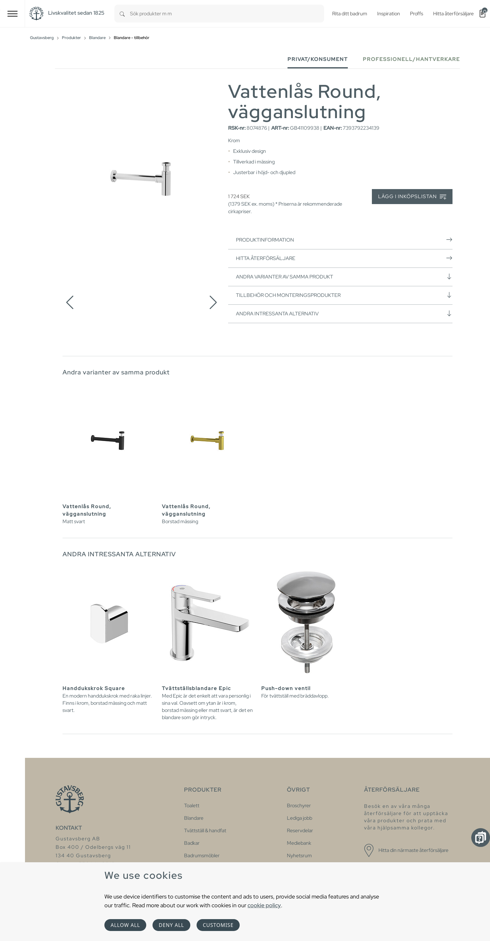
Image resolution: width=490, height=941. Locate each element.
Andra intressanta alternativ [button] (344, 313)
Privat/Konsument (318, 59)
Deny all (171, 925)
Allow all (125, 925)
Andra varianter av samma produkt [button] (344, 276)
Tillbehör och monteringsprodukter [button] (344, 295)
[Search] (122, 13)
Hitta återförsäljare (344, 258)
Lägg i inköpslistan (412, 196)
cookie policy (264, 905)
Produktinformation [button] (344, 239)
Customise (218, 925)
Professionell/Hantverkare (411, 59)
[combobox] (227, 13)
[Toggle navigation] (12, 13)
